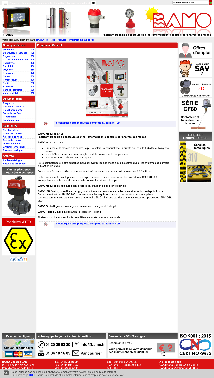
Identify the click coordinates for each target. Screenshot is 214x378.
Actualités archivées (14, 163)
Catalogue (27, 3)
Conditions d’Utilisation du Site (178, 368)
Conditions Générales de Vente (178, 365)
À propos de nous (170, 362)
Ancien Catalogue (12, 160)
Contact (70, 3)
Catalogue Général (14, 45)
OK (6, 372)
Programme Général (81, 39)
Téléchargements (43, 3)
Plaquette (15, 3)
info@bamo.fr (69, 368)
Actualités (59, 3)
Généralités (10, 125)
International (83, 3)
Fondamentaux (11, 120)
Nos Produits (58, 39)
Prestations (9, 117)
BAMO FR (42, 39)
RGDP (32, 375)
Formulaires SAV (12, 113)
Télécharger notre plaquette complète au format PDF (87, 122)
